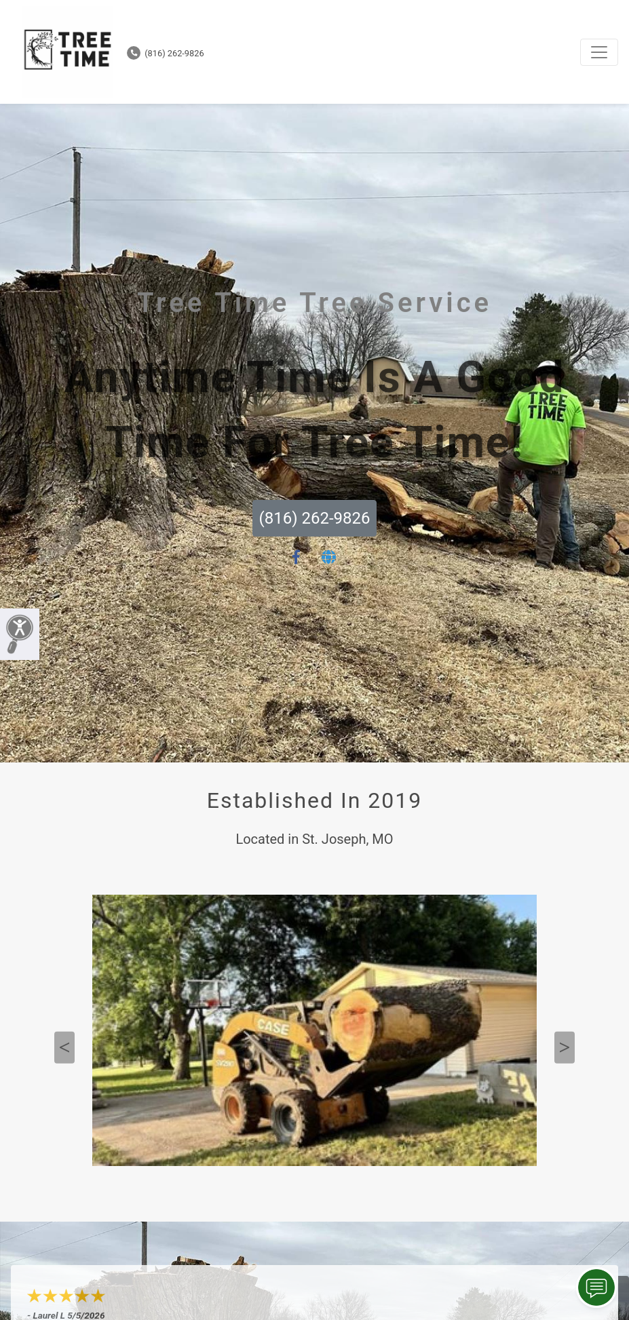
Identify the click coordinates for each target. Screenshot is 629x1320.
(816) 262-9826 (165, 53)
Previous (64, 1048)
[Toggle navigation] (599, 52)
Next (564, 1048)
